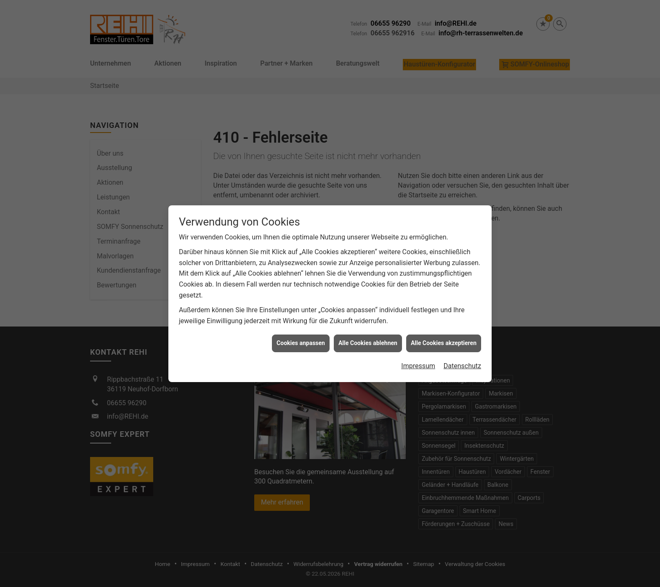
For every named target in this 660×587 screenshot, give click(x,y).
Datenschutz (462, 352)
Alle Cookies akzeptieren (443, 329)
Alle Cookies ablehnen (367, 329)
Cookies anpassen (301, 329)
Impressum (418, 352)
